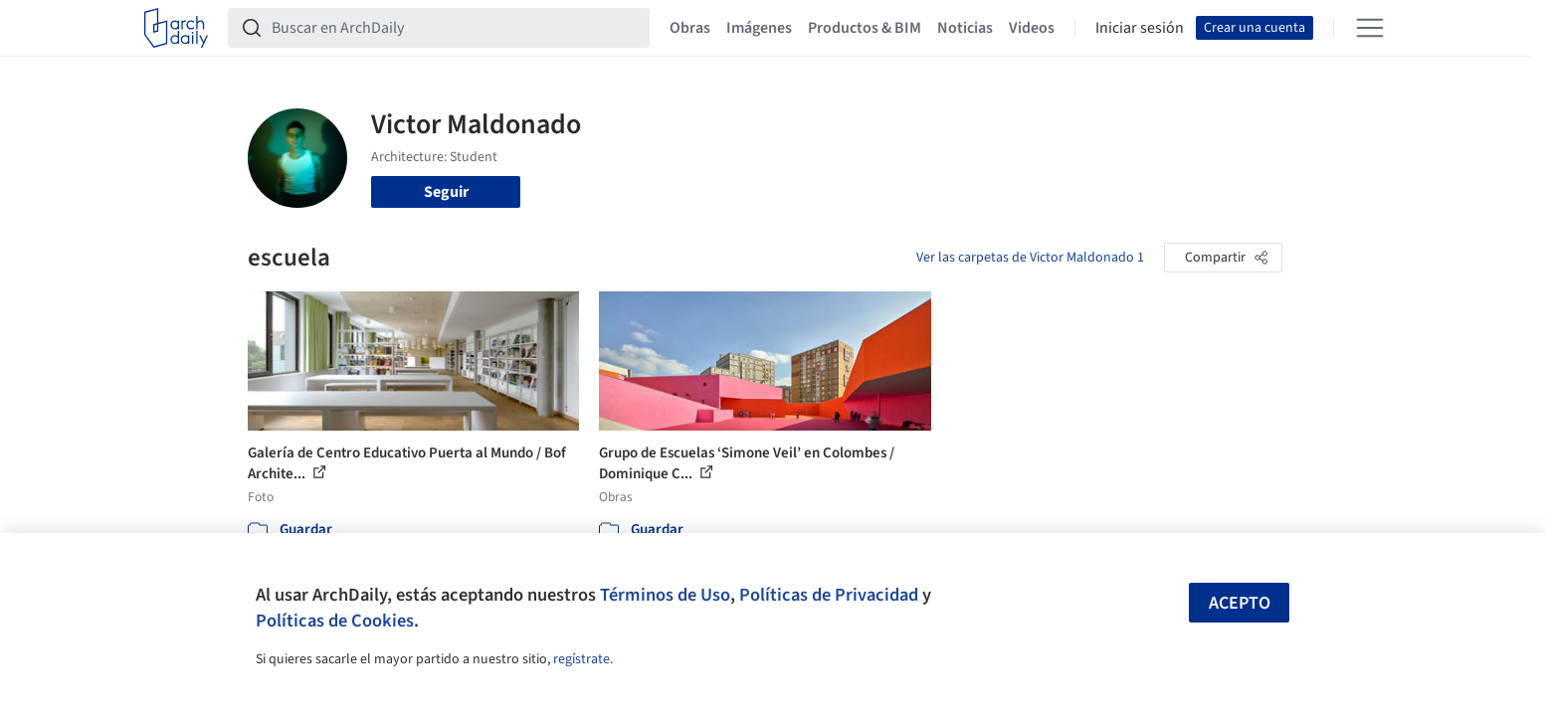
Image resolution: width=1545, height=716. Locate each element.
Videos (1032, 28)
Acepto (1239, 603)
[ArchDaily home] (176, 28)
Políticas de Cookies (335, 620)
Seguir (446, 192)
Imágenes (759, 28)
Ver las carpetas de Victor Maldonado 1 (1030, 258)
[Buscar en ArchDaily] (455, 28)
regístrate (581, 659)
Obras (690, 28)
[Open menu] (1370, 28)
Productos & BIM (864, 28)
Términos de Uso (665, 595)
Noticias (965, 28)
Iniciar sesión (1139, 28)
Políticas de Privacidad (828, 595)
